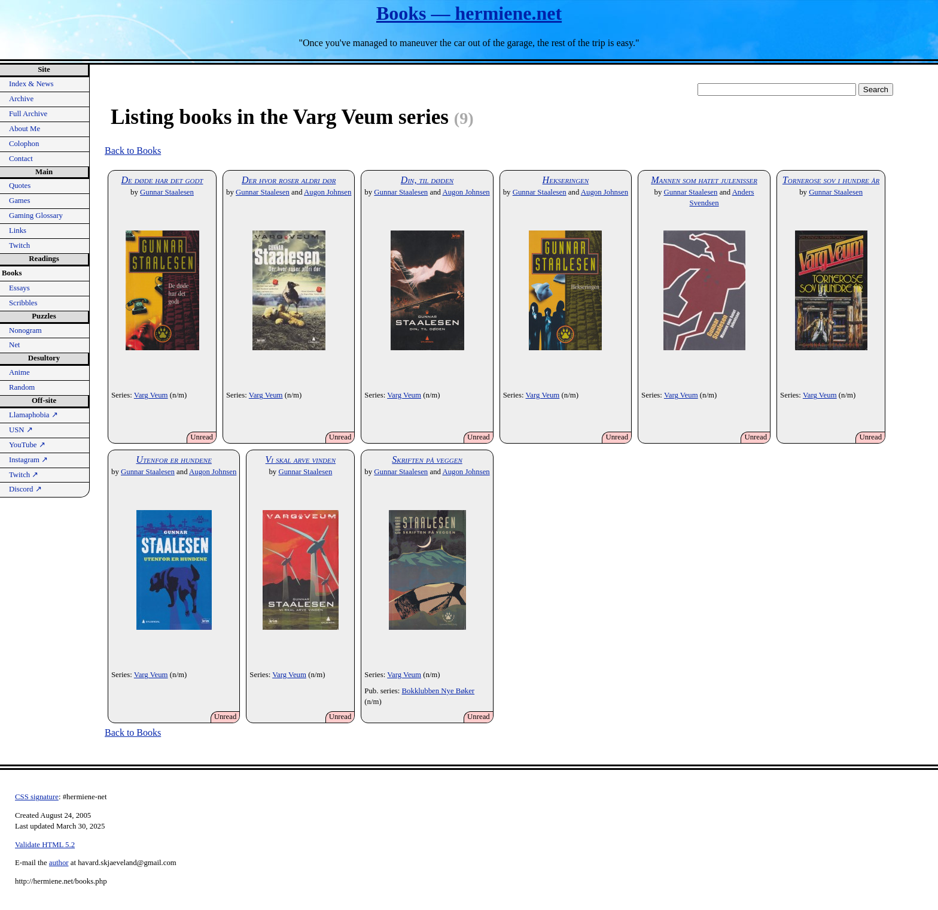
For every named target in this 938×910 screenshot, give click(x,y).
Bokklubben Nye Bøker (438, 691)
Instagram (28, 460)
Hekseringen (566, 180)
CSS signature (37, 797)
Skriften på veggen (427, 459)
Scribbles (23, 303)
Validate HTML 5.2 (45, 845)
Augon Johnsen (327, 192)
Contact (21, 158)
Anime (19, 372)
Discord (25, 489)
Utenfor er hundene (174, 459)
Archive (21, 99)
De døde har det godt (162, 180)
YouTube (27, 445)
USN (21, 430)
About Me (24, 129)
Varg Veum (151, 395)
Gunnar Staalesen (167, 192)
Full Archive (28, 114)
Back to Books (133, 150)
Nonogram (25, 330)
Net (14, 345)
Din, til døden (427, 180)
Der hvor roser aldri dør (289, 180)
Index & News (31, 84)
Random (22, 387)
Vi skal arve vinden (301, 459)
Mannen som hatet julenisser (704, 180)
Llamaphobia (33, 415)
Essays (19, 288)
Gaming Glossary (36, 215)
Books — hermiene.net (469, 13)
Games (20, 200)
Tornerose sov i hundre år (830, 180)
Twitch (19, 245)
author (59, 863)
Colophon (24, 143)
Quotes (20, 185)
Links (17, 230)
